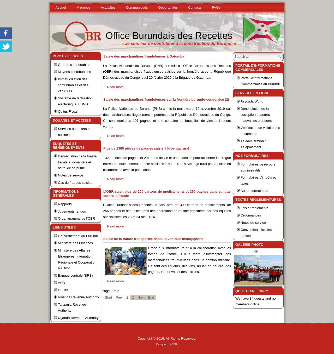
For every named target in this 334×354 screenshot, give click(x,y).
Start (108, 297)
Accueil (61, 7)
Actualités (108, 7)
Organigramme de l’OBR (76, 218)
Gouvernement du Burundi (78, 236)
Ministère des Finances (75, 243)
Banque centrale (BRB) (75, 275)
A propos (83, 7)
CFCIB (63, 290)
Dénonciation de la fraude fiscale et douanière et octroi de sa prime (77, 162)
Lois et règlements (254, 208)
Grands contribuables (74, 65)
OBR (174, 344)
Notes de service (70, 175)
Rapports (65, 204)
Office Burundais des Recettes (169, 35)
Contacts (194, 7)
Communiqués (137, 7)
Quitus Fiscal (67, 111)
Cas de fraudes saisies (75, 183)
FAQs (216, 7)
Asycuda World (252, 101)
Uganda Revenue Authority (78, 318)
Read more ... (117, 87)
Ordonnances (251, 215)
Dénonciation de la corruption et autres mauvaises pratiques (256, 115)
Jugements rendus (72, 211)
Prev (119, 297)
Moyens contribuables (74, 72)
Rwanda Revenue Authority (78, 297)
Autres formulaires (254, 191)
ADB (61, 283)
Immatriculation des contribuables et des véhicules (73, 85)
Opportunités (167, 7)
